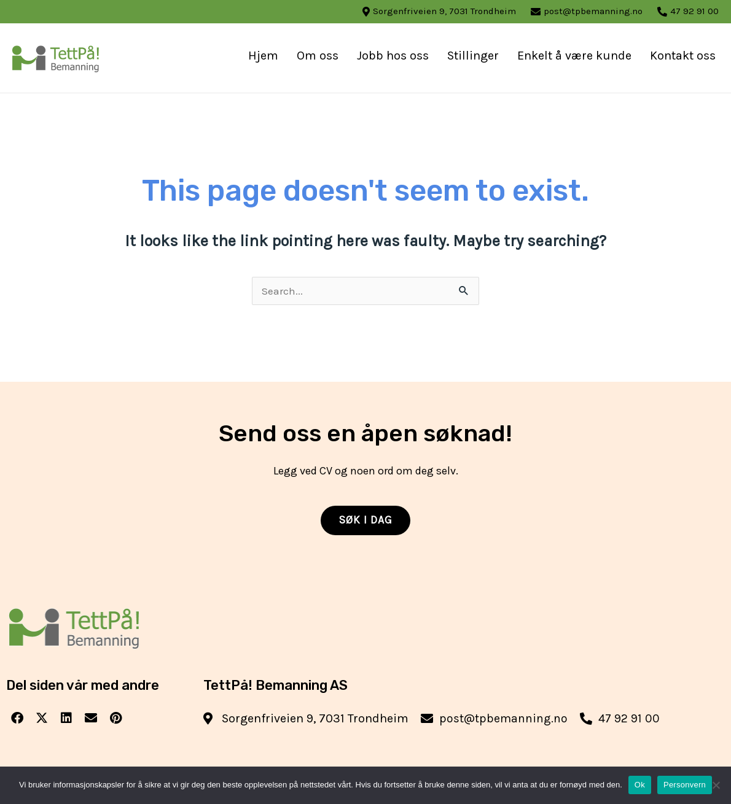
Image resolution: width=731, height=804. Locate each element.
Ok (640, 784)
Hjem (263, 55)
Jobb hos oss (393, 55)
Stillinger (473, 55)
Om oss (317, 55)
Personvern (684, 784)
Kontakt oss (683, 55)
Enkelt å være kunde (574, 55)
